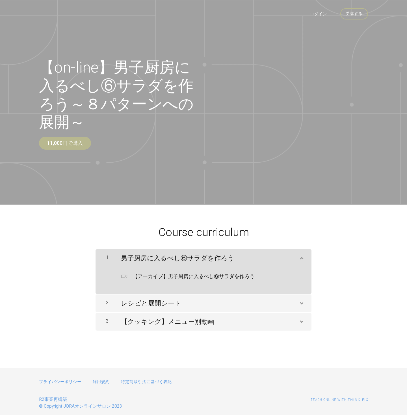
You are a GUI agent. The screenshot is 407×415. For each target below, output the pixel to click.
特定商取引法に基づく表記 (146, 381)
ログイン (319, 14)
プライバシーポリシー (60, 381)
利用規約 (101, 381)
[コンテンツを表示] (301, 254)
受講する (353, 14)
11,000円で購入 (65, 143)
